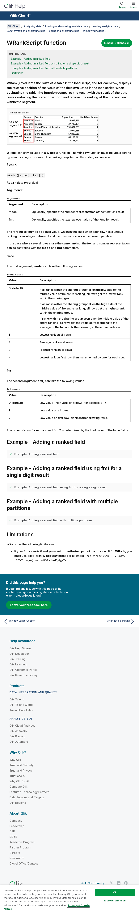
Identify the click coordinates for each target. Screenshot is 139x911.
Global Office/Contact (24, 863)
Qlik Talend (17, 699)
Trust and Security (22, 765)
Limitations (17, 73)
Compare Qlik (18, 786)
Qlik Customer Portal (23, 669)
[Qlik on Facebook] (126, 883)
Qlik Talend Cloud (21, 704)
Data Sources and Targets (27, 797)
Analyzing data (32, 26)
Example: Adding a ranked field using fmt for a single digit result (60, 487)
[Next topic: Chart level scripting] (103, 621)
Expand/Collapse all (116, 42)
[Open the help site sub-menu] (5, 16)
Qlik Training (18, 659)
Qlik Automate (19, 741)
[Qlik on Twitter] (111, 883)
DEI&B (13, 836)
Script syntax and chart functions (26, 30)
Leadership (17, 826)
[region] (69, 897)
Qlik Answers (18, 731)
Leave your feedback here (29, 605)
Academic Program (22, 842)
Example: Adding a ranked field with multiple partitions (53, 520)
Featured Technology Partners (29, 792)
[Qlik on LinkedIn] (118, 883)
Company (16, 820)
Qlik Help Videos (21, 648)
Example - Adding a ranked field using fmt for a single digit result (50, 63)
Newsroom (17, 858)
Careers (15, 852)
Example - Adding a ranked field (30, 58)
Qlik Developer (19, 653)
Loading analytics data (105, 26)
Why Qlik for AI (19, 781)
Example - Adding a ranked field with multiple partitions (44, 68)
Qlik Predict (17, 736)
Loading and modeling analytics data (66, 26)
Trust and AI (17, 775)
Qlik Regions (18, 802)
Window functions (93, 30)
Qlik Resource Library (24, 675)
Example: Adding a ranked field (36, 454)
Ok (115, 892)
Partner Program (20, 847)
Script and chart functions (64, 30)
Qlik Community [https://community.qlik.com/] (92, 883)
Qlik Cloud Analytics (22, 725)
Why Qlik (15, 759)
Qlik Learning (18, 664)
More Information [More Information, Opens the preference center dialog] (115, 900)
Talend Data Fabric (22, 710)
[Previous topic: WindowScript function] (35, 621)
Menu (133, 7)
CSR (12, 831)
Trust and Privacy (21, 770)
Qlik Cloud (20, 15)
